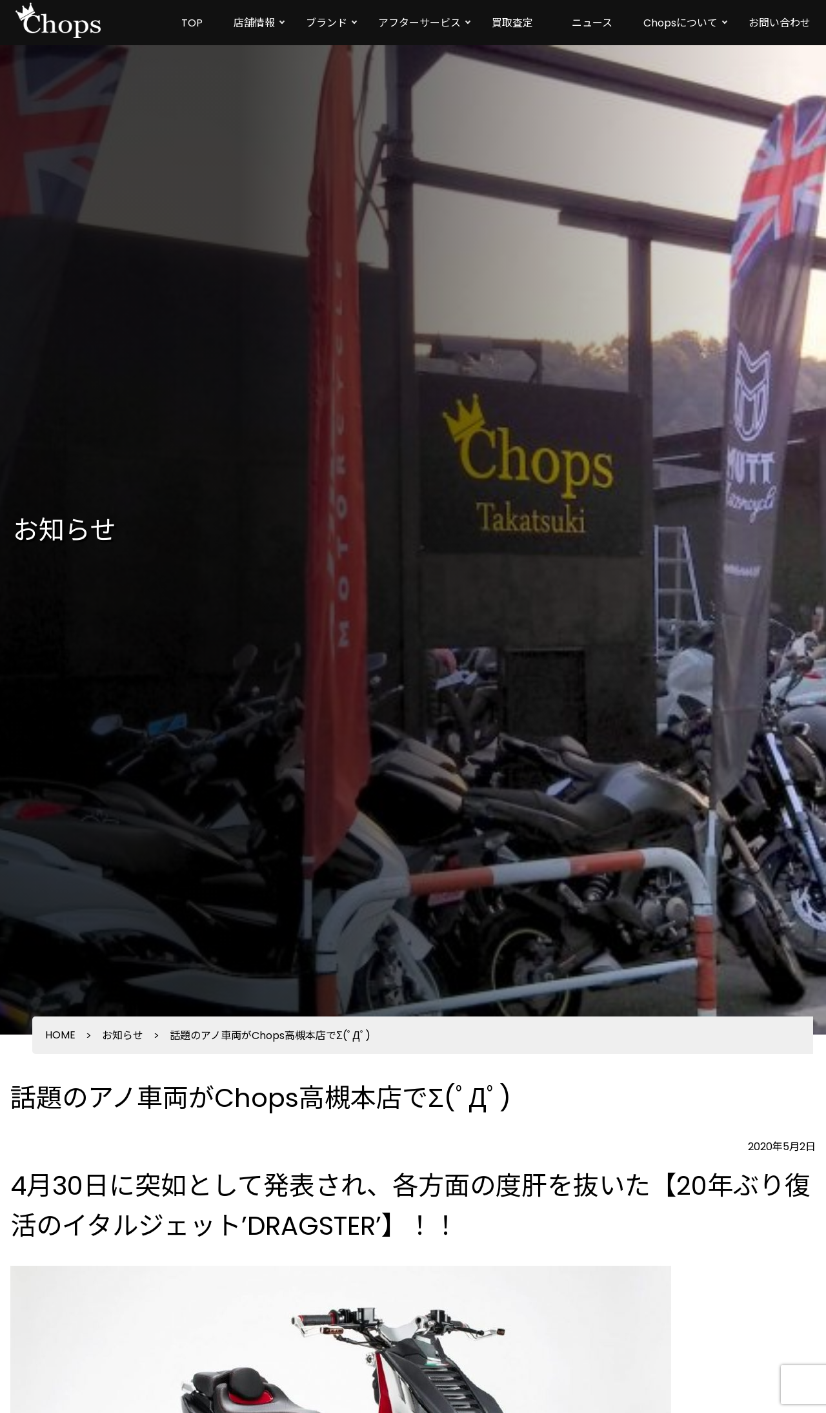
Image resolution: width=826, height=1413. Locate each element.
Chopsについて (680, 22)
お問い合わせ (780, 22)
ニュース (592, 22)
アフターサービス (419, 22)
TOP (192, 22)
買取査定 (512, 22)
